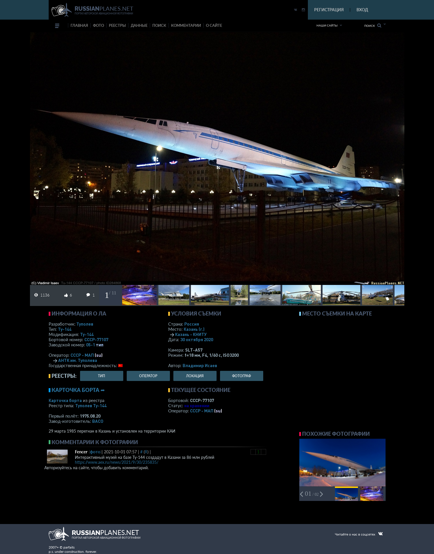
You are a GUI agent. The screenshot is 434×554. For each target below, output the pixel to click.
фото (98, 25)
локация (195, 376)
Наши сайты (327, 25)
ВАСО (97, 421)
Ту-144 (64, 329)
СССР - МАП (82, 355)
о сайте (214, 25)
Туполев (84, 323)
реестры (117, 25)
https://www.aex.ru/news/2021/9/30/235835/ (116, 462)
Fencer (81, 451)
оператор (148, 376)
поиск (159, 25)
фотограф (241, 376)
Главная (79, 25)
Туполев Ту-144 (91, 405)
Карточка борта (65, 400)
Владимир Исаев (200, 365)
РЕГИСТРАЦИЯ (329, 9)
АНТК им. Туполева (77, 360)
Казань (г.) (194, 329)
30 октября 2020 (196, 339)
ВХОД (362, 9)
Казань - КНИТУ (191, 334)
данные (139, 25)
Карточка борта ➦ (78, 390)
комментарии (186, 25)
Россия (191, 323)
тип (99, 344)
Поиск (372, 25)
